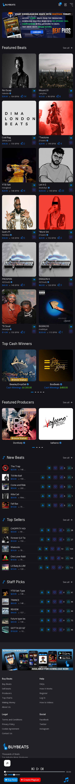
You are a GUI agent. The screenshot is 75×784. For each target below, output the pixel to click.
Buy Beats (7, 684)
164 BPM (14, 96)
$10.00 (13, 541)
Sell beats (6, 688)
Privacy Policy (8, 724)
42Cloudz (7, 282)
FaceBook (44, 719)
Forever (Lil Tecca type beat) (25, 537)
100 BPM (24, 631)
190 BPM (23, 479)
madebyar (43, 329)
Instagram (44, 728)
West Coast (24, 497)
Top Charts (7, 697)
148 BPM (14, 191)
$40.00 (13, 612)
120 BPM (23, 569)
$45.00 (13, 622)
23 (61, 190)
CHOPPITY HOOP (19, 528)
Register (44, 693)
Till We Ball (16, 475)
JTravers (43, 140)
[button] (33, 447)
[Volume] (14, 774)
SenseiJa (6, 329)
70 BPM (22, 550)
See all (68, 47)
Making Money (8, 702)
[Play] (37, 768)
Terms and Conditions (12, 719)
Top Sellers (16, 519)
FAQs (42, 684)
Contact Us (7, 733)
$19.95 (13, 559)
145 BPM (52, 191)
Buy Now (11, 779)
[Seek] (34, 771)
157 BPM (23, 612)
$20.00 (13, 531)
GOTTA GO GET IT (20, 628)
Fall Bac (14, 503)
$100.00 (14, 631)
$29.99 (13, 594)
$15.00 (13, 507)
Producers (7, 693)
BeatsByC (44, 187)
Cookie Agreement (10, 728)
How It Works (46, 688)
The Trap (15, 466)
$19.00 (13, 550)
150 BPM (14, 143)
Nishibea (7, 235)
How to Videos (46, 702)
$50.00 (13, 479)
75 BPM (22, 507)
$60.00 (13, 603)
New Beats (15, 457)
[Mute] (5, 774)
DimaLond (6, 140)
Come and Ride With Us (22, 485)
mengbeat (6, 187)
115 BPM (52, 332)
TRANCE (15, 600)
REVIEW (14, 609)
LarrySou (43, 93)
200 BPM (23, 488)
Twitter (43, 724)
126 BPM (51, 285)
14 (23, 96)
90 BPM (50, 96)
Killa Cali (15, 494)
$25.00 (13, 469)
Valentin (6, 93)
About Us (6, 707)
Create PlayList (30, 779)
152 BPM (51, 238)
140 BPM (14, 285)
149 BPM (51, 143)
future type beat (19, 618)
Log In (42, 697)
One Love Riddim (19, 556)
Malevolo (15, 547)
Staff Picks (16, 582)
